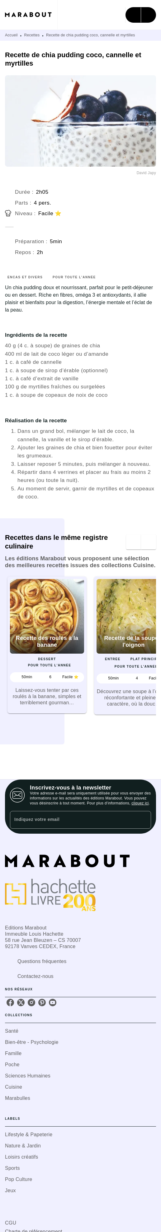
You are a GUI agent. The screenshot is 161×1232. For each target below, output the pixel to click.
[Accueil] (31, 15)
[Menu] (140, 15)
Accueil (11, 35)
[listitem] (10, 1002)
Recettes (32, 35)
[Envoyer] (143, 820)
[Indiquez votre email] (72, 820)
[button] (47, 645)
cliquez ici (140, 803)
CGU (10, 1222)
